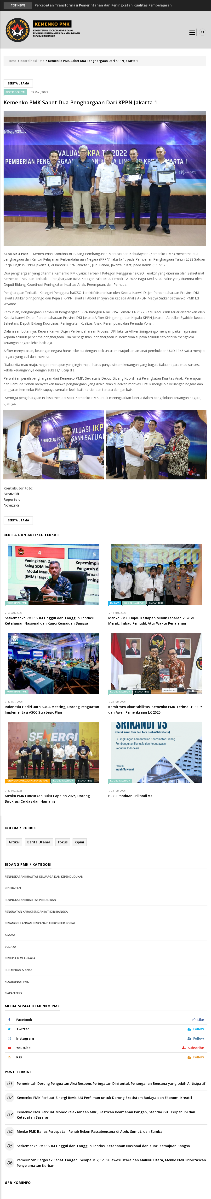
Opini (79, 842)
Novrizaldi (11, 493)
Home (12, 61)
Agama (10, 935)
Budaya (114, 602)
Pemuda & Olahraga (20, 958)
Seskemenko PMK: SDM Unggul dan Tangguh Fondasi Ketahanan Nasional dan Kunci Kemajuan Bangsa (103, 1146)
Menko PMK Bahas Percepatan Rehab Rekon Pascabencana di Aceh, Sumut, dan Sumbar (90, 1131)
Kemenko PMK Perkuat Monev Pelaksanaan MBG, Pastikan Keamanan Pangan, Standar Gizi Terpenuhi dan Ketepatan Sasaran (106, 1115)
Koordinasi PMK (32, 61)
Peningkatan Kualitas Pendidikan (27, 780)
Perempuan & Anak (18, 970)
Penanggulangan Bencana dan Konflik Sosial (40, 923)
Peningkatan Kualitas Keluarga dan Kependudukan (44, 877)
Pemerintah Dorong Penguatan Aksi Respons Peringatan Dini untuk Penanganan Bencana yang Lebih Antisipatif (111, 1083)
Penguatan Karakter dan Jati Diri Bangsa (36, 912)
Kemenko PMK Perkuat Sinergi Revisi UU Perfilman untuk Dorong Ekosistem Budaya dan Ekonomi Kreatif (104, 1097)
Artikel (14, 842)
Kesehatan (13, 888)
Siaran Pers (156, 602)
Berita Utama (18, 83)
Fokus (63, 842)
